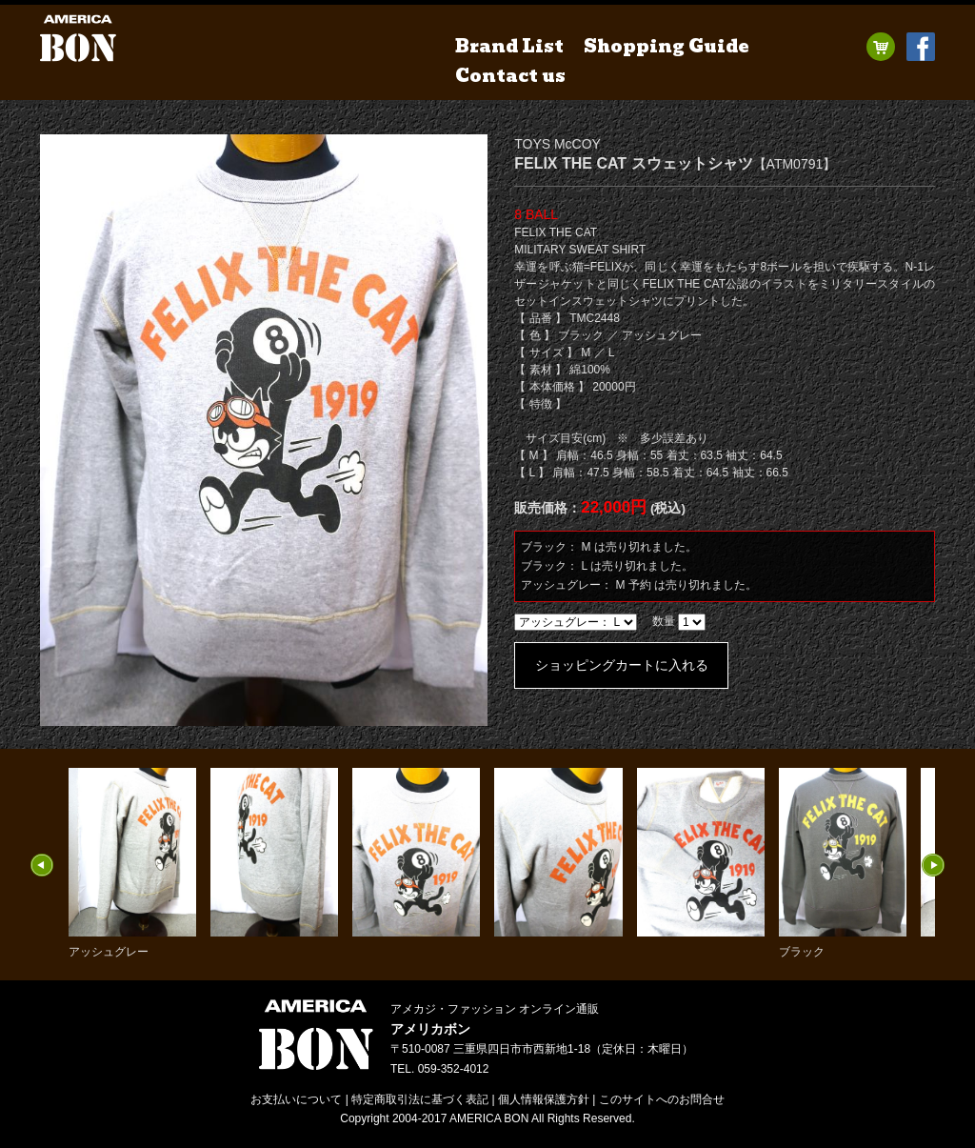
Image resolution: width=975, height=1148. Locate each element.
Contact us (510, 76)
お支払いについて (296, 1099)
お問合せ (662, 1099)
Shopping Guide (666, 46)
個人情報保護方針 (543, 1099)
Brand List (509, 46)
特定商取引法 (419, 1099)
